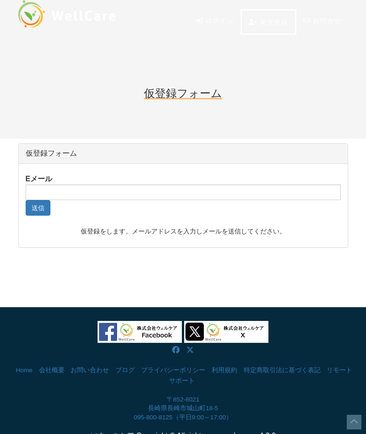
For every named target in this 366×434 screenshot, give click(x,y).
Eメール (39, 179)
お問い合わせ (90, 370)
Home (24, 370)
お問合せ (322, 20)
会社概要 (52, 370)
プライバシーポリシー (173, 370)
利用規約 (224, 370)
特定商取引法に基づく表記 (282, 370)
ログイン (215, 20)
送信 (38, 208)
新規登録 (268, 22)
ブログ (125, 370)
